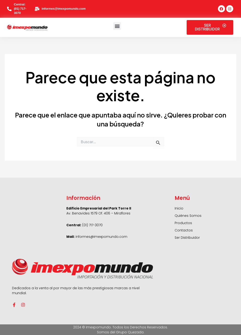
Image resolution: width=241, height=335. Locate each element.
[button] (117, 26)
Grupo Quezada (130, 332)
